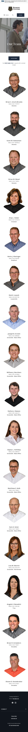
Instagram (15, 702)
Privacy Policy (14, 716)
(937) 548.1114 (9, 63)
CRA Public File (14, 718)
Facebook (12, 702)
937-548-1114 (16, 698)
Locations (14, 58)
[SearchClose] (13, 15)
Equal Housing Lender (14, 725)
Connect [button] (4, 709)
